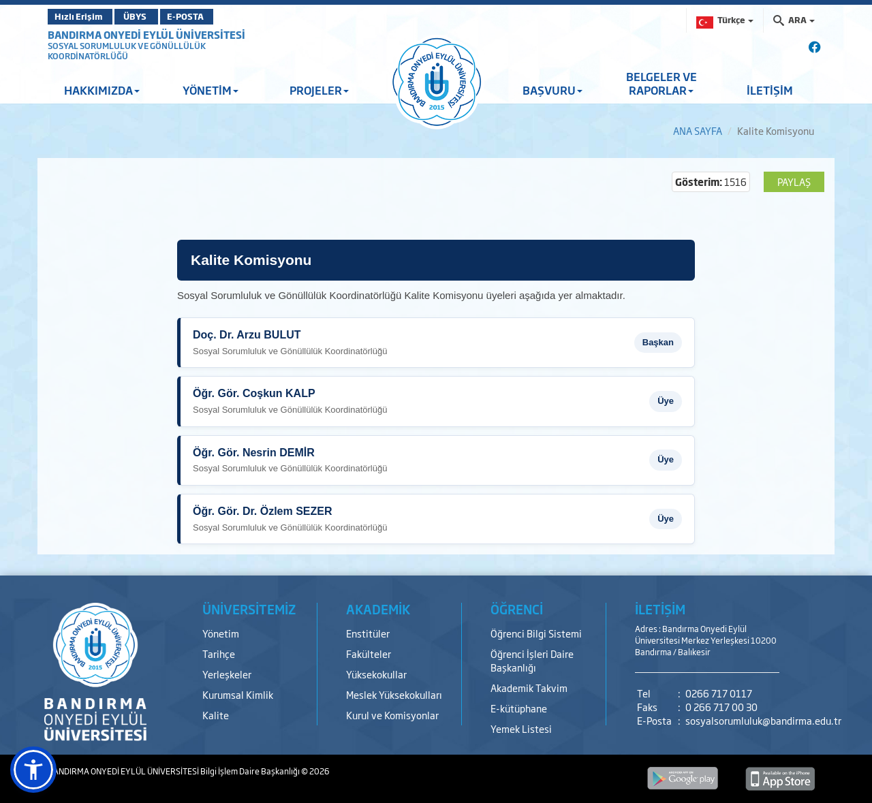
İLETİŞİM (770, 90)
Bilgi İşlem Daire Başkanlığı (250, 771)
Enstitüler (368, 633)
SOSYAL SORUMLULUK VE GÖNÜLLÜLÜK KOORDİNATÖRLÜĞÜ (127, 51)
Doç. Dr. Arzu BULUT (247, 335)
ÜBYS (147, 16)
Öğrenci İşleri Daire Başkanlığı (532, 660)
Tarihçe (218, 653)
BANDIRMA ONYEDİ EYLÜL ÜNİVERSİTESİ (146, 34)
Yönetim (220, 633)
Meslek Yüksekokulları (394, 694)
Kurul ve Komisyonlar (392, 715)
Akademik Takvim (528, 687)
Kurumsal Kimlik (237, 694)
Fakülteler (368, 653)
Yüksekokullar (376, 674)
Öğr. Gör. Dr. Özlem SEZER (262, 511)
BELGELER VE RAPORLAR (661, 83)
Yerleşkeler (226, 674)
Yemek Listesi (521, 728)
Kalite (215, 715)
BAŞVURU (552, 90)
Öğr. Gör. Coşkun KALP (254, 393)
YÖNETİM (210, 90)
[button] (33, 769)
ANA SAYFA (697, 130)
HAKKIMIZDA (102, 90)
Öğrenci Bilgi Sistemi (536, 633)
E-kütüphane (518, 708)
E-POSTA (211, 16)
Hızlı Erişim (81, 16)
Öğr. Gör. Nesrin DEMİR (254, 452)
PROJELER (319, 90)
